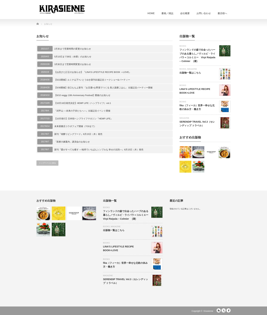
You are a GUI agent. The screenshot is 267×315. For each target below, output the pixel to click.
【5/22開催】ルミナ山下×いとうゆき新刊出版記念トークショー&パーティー (92, 79)
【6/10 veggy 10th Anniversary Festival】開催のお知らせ (82, 95)
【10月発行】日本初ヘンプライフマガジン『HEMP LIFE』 (83, 118)
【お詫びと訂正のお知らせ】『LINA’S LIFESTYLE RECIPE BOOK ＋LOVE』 (92, 72)
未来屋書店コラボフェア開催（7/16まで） (75, 126)
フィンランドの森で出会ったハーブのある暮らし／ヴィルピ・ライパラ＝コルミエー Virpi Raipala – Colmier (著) (127, 215)
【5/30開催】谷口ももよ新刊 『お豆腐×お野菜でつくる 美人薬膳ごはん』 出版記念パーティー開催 (103, 87)
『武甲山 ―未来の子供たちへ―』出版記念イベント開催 (82, 110)
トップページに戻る (47, 163)
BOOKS (182, 46)
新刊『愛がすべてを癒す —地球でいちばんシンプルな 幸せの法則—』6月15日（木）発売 (98, 149)
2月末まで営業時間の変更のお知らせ (72, 49)
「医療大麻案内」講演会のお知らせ (72, 141)
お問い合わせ (204, 13)
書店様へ (222, 13)
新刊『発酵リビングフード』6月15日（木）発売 (78, 134)
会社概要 (185, 13)
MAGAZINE (192, 69)
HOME (151, 13)
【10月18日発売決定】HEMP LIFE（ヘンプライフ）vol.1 (82, 103)
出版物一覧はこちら (190, 72)
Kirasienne (208, 311)
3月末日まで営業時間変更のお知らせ (72, 64)
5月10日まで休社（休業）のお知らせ (72, 56)
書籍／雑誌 (167, 13)
